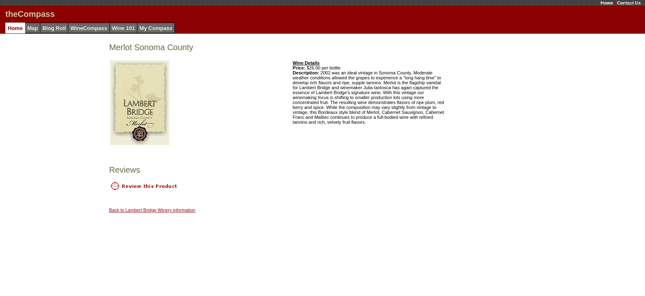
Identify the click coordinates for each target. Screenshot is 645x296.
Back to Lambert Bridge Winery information (152, 210)
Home (607, 2)
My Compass (155, 28)
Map (32, 28)
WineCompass (88, 28)
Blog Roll (54, 28)
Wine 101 (123, 28)
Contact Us (629, 2)
